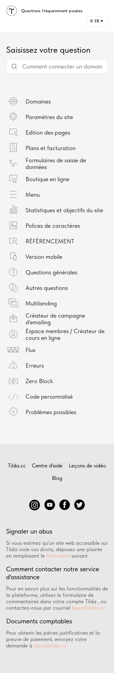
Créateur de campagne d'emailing (55, 319)
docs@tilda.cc (50, 645)
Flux (31, 350)
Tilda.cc (17, 465)
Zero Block (39, 381)
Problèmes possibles (51, 412)
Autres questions (47, 287)
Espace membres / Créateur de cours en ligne (65, 334)
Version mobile (44, 256)
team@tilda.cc (88, 607)
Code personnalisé (49, 396)
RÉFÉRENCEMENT (50, 241)
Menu (33, 194)
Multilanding (41, 303)
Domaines (38, 101)
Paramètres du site (49, 117)
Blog (57, 478)
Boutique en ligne (47, 179)
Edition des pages (48, 132)
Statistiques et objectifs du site (64, 210)
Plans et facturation (51, 148)
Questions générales (51, 272)
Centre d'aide (47, 465)
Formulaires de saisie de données (56, 164)
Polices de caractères (53, 225)
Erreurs (35, 365)
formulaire (58, 555)
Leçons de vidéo (87, 465)
